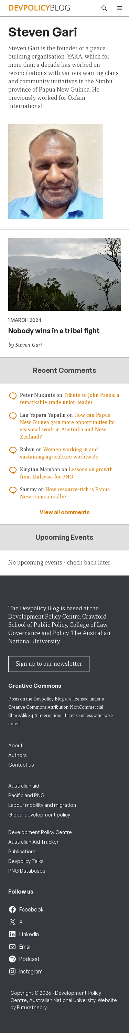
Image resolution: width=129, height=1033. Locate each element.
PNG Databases (26, 871)
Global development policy (39, 815)
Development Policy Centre (40, 832)
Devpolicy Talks (26, 861)
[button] (102, 8)
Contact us (21, 765)
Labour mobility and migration (42, 805)
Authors (17, 755)
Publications (22, 851)
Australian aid (23, 786)
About (15, 745)
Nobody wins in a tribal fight (54, 330)
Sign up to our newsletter (48, 663)
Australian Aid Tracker (33, 842)
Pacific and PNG (26, 795)
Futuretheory (31, 1007)
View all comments (65, 512)
